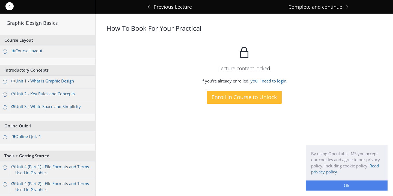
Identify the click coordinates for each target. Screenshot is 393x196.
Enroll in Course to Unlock (244, 97)
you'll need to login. (269, 81)
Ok (346, 185)
